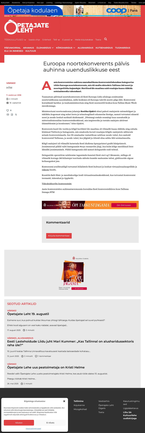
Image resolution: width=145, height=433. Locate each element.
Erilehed (46, 39)
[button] (64, 401)
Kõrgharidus (64, 48)
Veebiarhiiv (104, 401)
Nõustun (18, 423)
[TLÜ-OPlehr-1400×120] (90, 205)
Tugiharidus (122, 48)
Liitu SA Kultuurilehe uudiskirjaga (130, 415)
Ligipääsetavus (130, 408)
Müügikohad (80, 409)
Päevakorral (12, 48)
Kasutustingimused (33, 428)
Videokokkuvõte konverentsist (56, 183)
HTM (9, 87)
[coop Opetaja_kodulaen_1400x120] (72, 11)
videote (45, 169)
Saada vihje (34, 39)
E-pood (66, 39)
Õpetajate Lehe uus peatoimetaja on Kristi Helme (46, 367)
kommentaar (43, 356)
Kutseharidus (104, 48)
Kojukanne (79, 405)
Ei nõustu (50, 423)
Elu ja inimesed (13, 51)
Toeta (98, 39)
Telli (55, 39)
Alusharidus (85, 48)
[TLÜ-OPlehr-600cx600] (72, 273)
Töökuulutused (13, 39)
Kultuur (30, 51)
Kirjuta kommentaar (59, 235)
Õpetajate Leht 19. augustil (28, 314)
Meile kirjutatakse (84, 39)
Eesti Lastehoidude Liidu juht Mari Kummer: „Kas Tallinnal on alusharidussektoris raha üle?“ (70, 343)
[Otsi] (105, 39)
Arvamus (28, 48)
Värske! (11, 83)
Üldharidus (43, 48)
